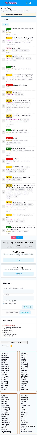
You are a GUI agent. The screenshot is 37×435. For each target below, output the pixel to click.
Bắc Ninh (4, 361)
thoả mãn (15, 107)
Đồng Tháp (5, 387)
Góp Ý (23, 420)
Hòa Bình (24, 370)
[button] (3, 346)
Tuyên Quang (6, 432)
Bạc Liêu (4, 359)
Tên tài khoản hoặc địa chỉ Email (13, 288)
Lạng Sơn (24, 384)
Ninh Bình (4, 398)
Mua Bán (24, 424)
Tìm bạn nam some (18, 202)
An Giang (4, 353)
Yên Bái (23, 401)
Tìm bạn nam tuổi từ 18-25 (21, 177)
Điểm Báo (24, 415)
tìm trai (8, 79)
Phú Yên (4, 403)
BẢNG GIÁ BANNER (27, 432)
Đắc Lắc (4, 380)
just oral (17, 94)
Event (23, 409)
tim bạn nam (21, 209)
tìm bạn (8, 42)
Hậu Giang (24, 367)
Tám (22, 407)
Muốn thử (16, 159)
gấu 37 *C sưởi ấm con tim (21, 167)
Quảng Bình (5, 405)
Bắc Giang (5, 357)
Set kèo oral (16, 92)
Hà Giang (24, 353)
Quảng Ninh (5, 411)
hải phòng (29, 40)
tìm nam (8, 109)
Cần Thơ (4, 374)
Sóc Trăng (5, 415)
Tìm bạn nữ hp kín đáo (20, 85)
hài (23, 58)
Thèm (13, 67)
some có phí (23, 140)
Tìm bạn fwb (16, 48)
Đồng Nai (4, 385)
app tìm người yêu (16, 58)
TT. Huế (3, 426)
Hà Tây (23, 359)
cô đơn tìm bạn (21, 40)
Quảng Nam (5, 407)
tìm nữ (8, 153)
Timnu (15, 138)
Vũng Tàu (24, 396)
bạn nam (30, 204)
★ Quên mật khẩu (7, 336)
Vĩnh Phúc (24, 400)
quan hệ (8, 122)
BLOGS (23, 417)
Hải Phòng (24, 365)
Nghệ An (4, 396)
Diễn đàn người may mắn (13, 15)
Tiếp (20, 237)
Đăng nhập (19, 274)
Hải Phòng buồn (17, 56)
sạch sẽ (8, 107)
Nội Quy (23, 428)
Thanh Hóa (5, 424)
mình (7, 192)
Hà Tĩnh (23, 361)
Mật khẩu (5, 295)
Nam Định (24, 389)
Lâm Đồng (24, 382)
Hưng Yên (24, 372)
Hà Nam (24, 355)
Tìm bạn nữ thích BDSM (18, 148)
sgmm (13, 192)
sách (29, 105)
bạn (14, 40)
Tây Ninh (4, 418)
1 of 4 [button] (13, 237)
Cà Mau (4, 372)
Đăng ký (19, 260)
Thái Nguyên (5, 422)
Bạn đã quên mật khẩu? (10, 301)
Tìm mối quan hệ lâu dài (19, 130)
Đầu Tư (23, 418)
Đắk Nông (4, 382)
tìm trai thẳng (16, 79)
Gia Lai (3, 389)
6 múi (12, 189)
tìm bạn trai (27, 42)
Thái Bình (4, 420)
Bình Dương (5, 367)
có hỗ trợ (27, 102)
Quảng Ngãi (5, 409)
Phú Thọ (4, 401)
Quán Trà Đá (25, 405)
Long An (23, 387)
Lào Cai (23, 385)
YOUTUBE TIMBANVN (28, 426)
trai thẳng (29, 79)
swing (22, 192)
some (18, 192)
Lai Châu (24, 380)
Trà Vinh (4, 430)
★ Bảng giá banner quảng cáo (11, 327)
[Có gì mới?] (35, 3)
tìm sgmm (9, 196)
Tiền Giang (5, 428)
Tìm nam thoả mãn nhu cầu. (21, 100)
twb (19, 142)
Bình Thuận (5, 370)
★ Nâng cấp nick (7, 331)
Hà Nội (23, 357)
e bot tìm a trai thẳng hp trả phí (22, 75)
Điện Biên (4, 384)
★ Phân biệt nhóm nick (9, 334)
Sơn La (3, 417)
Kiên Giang (25, 376)
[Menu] (2, 3)
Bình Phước (5, 368)
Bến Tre (4, 363)
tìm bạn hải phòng (17, 42)
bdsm (13, 150)
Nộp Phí (23, 430)
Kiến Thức (24, 413)
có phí (8, 105)
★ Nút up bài (6, 332)
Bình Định (4, 365)
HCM (22, 368)
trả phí (23, 79)
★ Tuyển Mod (6, 329)
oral (22, 94)
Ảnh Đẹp (24, 411)
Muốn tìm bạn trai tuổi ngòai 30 (22, 38)
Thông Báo (24, 422)
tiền (15, 194)
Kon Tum (24, 378)
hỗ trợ (20, 105)
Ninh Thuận (5, 400)
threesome (9, 194)
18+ (22, 403)
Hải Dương (24, 363)
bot (12, 77)
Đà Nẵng (4, 378)
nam (24, 105)
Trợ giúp (7, 346)
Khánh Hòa (25, 374)
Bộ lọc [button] (4, 25)
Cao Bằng (4, 376)
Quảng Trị (4, 413)
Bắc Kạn (4, 355)
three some (29, 192)
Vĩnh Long (24, 398)
